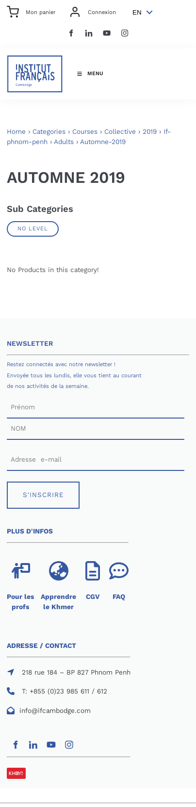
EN (137, 12)
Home (16, 132)
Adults (64, 142)
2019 (150, 132)
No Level (32, 228)
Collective (120, 132)
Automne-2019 (103, 142)
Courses (85, 132)
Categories (49, 132)
